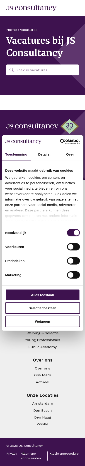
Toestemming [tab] (16, 154)
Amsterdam (42, 403)
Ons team (42, 375)
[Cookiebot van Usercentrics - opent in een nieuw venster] (60, 142)
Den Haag (42, 417)
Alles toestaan (42, 295)
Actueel (42, 382)
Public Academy (42, 347)
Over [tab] (70, 154)
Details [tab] (43, 154)
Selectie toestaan (42, 308)
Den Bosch (42, 410)
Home (11, 29)
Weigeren (42, 321)
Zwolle (42, 424)
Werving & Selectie (43, 333)
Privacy (11, 453)
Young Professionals (42, 340)
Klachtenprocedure (64, 453)
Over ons (42, 368)
